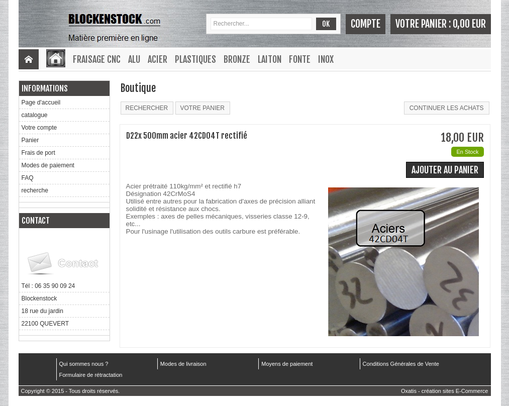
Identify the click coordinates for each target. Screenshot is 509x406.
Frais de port (38, 152)
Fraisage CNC (97, 59)
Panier (30, 140)
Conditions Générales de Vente (401, 364)
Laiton (269, 59)
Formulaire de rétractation (91, 375)
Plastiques (195, 59)
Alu (134, 59)
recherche (35, 190)
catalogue (35, 115)
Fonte (300, 59)
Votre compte (39, 127)
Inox (326, 59)
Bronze (237, 59)
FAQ (28, 177)
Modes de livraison (183, 364)
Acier (157, 59)
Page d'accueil (41, 102)
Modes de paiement (48, 165)
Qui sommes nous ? (84, 364)
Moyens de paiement (287, 364)
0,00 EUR (469, 24)
